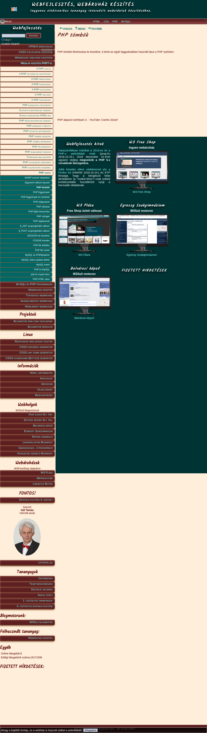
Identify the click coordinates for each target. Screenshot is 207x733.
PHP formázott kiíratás (39, 125)
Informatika (46, 578)
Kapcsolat (46, 378)
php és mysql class (40, 274)
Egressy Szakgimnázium (38, 431)
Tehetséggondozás (41, 583)
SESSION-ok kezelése (38, 235)
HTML (96, 21)
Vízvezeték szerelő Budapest (35, 453)
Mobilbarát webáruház (39, 306)
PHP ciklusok (43, 206)
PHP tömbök (43, 187)
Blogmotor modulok (40, 326)
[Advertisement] (27, 694)
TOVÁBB (95, 28)
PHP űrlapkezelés (41, 146)
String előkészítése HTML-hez (35, 115)
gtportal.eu (45, 562)
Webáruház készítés (40, 289)
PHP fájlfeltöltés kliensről (36, 167)
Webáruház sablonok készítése (34, 57)
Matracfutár (45, 478)
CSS (106, 21)
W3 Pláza (47, 472)
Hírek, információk (41, 372)
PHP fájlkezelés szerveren (37, 162)
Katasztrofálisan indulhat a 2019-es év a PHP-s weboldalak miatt (84, 152)
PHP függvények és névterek (35, 197)
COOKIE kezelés (41, 240)
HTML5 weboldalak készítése (41, 47)
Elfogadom (90, 730)
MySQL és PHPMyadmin (37, 255)
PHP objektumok (41, 221)
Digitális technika (42, 589)
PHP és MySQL (42, 269)
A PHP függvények (41, 99)
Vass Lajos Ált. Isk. (40, 414)
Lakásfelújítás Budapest (38, 442)
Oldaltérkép (45, 389)
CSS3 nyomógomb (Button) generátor (29, 358)
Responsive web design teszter (34, 341)
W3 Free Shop (142, 191)
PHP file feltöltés (41, 245)
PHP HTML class (41, 279)
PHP (115, 21)
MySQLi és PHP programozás (34, 284)
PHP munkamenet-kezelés (38, 151)
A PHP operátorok (41, 79)
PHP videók (45, 172)
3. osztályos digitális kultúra (35, 606)
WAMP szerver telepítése (37, 177)
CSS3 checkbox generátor (36, 346)
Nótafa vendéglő (42, 436)
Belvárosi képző (43, 425)
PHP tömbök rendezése (39, 141)
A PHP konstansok (41, 84)
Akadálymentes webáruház (37, 300)
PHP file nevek (42, 250)
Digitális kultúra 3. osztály (36, 499)
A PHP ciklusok (43, 94)
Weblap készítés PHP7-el (37, 63)
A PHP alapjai (43, 68)
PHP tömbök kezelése (40, 136)
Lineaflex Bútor (43, 483)
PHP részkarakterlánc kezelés (35, 120)
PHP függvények (41, 192)
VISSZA (64, 28)
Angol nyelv (45, 594)
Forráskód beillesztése (39, 157)
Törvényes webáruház (39, 295)
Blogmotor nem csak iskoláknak (33, 321)
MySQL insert (43, 264)
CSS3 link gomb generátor (36, 352)
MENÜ (79, 28)
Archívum (47, 383)
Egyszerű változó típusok (37, 182)
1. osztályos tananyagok (38, 600)
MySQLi (126, 21)
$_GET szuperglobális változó (35, 226)
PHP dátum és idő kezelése (37, 131)
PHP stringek (43, 216)
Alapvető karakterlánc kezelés (35, 110)
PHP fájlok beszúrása (39, 211)
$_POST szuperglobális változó (34, 231)
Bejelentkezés (44, 395)
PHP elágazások (41, 202)
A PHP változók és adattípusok (35, 73)
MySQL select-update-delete (35, 260)
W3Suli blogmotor (41, 622)
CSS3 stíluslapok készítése (36, 51)
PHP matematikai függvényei (37, 105)
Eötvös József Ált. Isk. (38, 419)
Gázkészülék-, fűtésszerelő (36, 447)
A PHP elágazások (41, 89)
